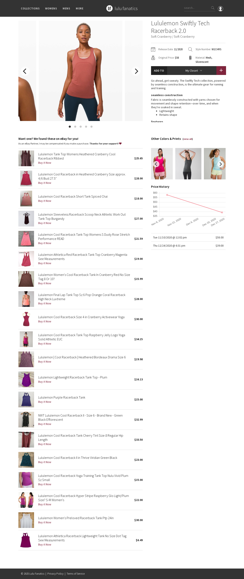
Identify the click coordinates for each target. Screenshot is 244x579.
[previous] (25, 71)
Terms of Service (76, 573)
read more (188, 133)
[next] (136, 71)
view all (187, 144)
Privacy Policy (55, 573)
